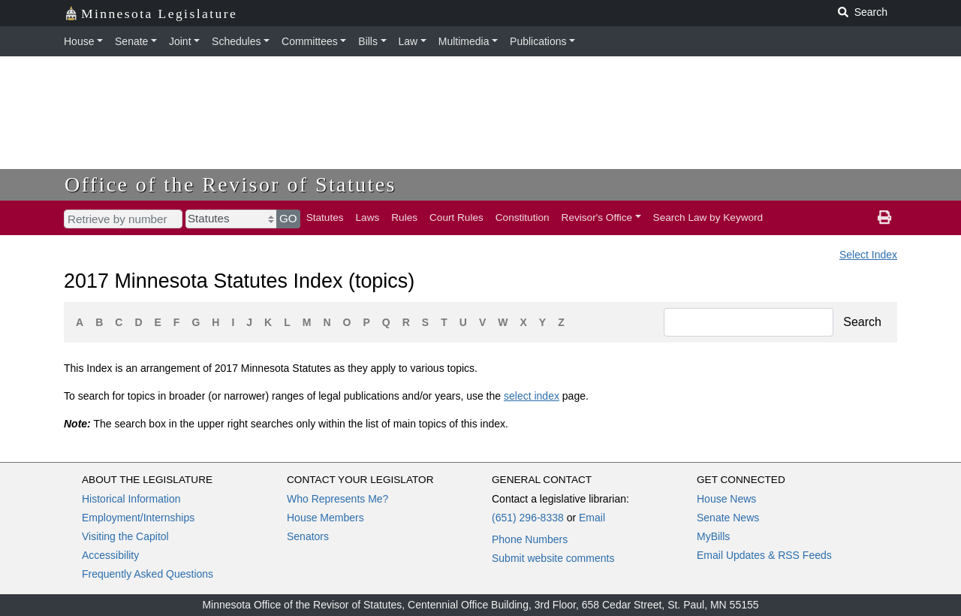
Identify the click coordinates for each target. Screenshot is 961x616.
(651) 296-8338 (528, 518)
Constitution (523, 217)
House (79, 41)
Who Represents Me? (337, 499)
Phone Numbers (530, 539)
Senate (131, 41)
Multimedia (464, 41)
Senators (308, 536)
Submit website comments (553, 558)
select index (531, 396)
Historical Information (131, 499)
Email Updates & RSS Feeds (764, 555)
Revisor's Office (597, 217)
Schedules (236, 41)
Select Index (868, 255)
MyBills (713, 536)
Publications (538, 41)
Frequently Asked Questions (147, 574)
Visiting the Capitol (125, 536)
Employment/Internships (138, 518)
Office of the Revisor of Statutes (230, 184)
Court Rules (456, 217)
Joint (180, 41)
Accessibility (110, 555)
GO (288, 218)
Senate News (728, 518)
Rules (404, 217)
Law (408, 41)
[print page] (884, 218)
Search (862, 322)
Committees (310, 41)
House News (726, 499)
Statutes (325, 217)
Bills (368, 41)
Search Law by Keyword (708, 217)
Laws (368, 217)
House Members (325, 518)
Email (592, 518)
